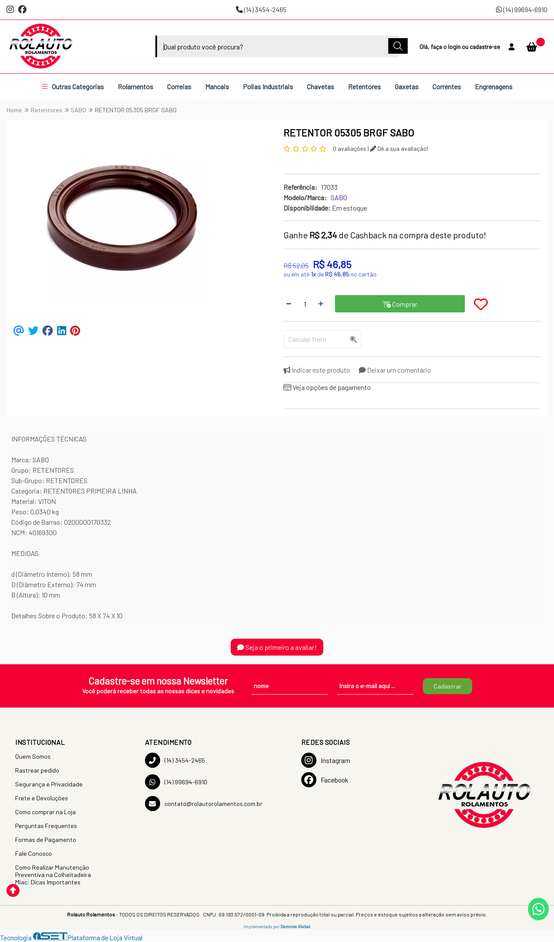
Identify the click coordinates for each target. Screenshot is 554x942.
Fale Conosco (33, 853)
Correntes (446, 86)
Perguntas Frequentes (46, 825)
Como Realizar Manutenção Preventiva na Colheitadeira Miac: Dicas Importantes (53, 875)
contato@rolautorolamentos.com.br (203, 803)
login (455, 46)
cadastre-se (485, 46)
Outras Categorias (73, 86)
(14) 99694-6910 (522, 9)
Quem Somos (33, 756)
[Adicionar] (321, 303)
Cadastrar (447, 686)
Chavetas (320, 86)
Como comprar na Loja (45, 811)
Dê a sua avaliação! (399, 148)
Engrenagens (493, 86)
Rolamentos (135, 86)
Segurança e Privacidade (49, 784)
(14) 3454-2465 (261, 9)
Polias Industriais (268, 86)
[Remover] (288, 303)
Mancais (217, 86)
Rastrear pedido (37, 770)
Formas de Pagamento (45, 839)
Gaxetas (407, 86)
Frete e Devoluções (41, 798)
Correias (179, 86)
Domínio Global (295, 926)
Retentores (364, 86)
